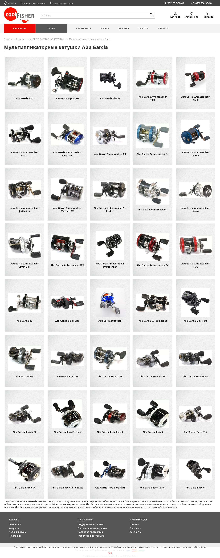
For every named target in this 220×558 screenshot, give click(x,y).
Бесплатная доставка (61, 3)
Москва (10, 2)
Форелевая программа (91, 535)
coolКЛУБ (143, 28)
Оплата (104, 28)
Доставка (123, 28)
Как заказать (83, 28)
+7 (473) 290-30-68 (201, 3)
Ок (110, 552)
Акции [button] (51, 28)
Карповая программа (90, 531)
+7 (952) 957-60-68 (173, 3)
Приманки (15, 535)
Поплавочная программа (92, 528)
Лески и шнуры (17, 531)
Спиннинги (15, 524)
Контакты (162, 28)
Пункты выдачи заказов (32, 3)
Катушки (14, 528)
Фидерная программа (90, 524)
